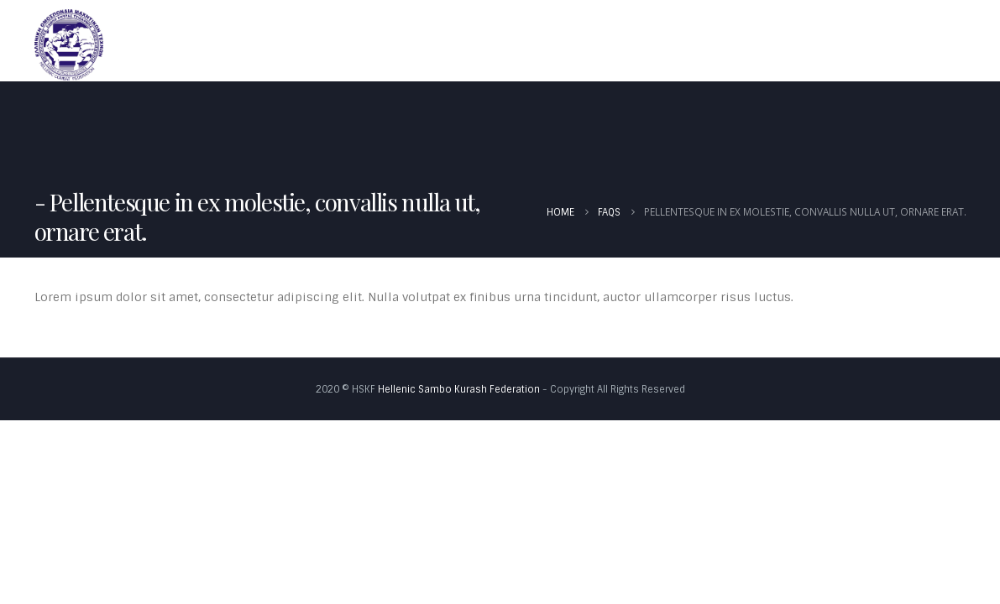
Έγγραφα (804, 44)
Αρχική (462, 44)
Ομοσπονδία (551, 44)
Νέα (642, 44)
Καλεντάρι (716, 44)
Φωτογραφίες (911, 44)
